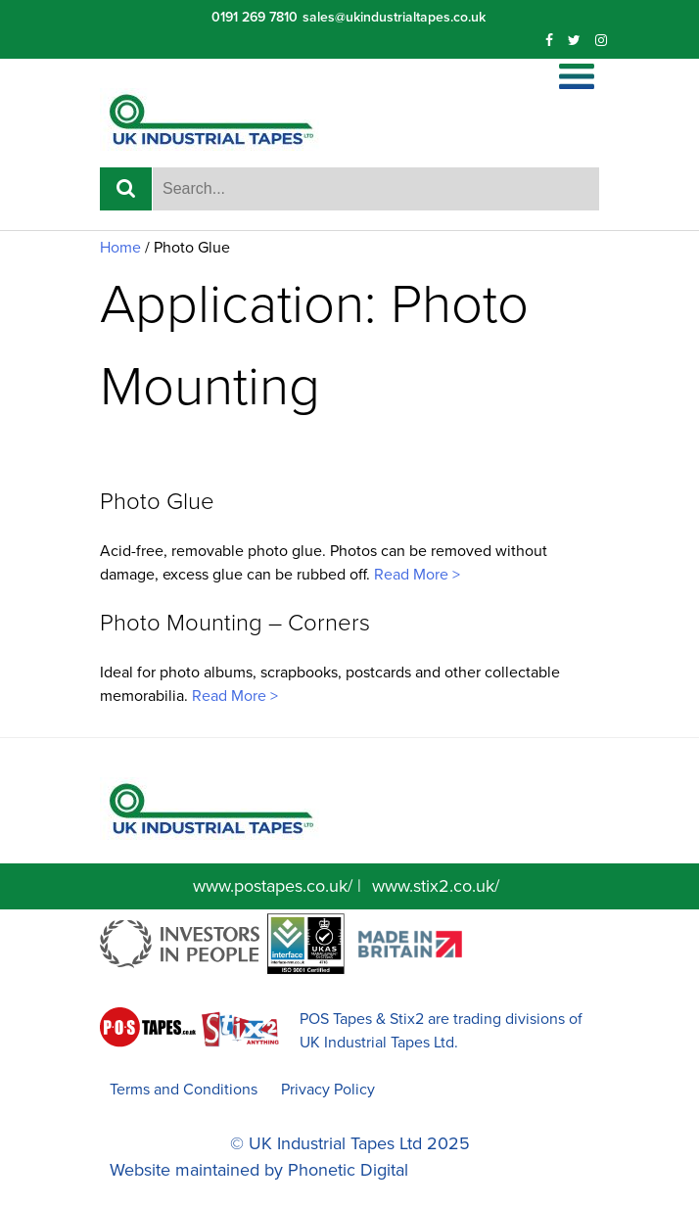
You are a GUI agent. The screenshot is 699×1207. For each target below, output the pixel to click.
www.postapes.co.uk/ (272, 886)
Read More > (415, 574)
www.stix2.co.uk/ (435, 886)
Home (120, 247)
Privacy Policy (328, 1089)
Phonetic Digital (348, 1170)
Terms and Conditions (183, 1089)
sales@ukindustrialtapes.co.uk (394, 17)
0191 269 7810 (254, 17)
